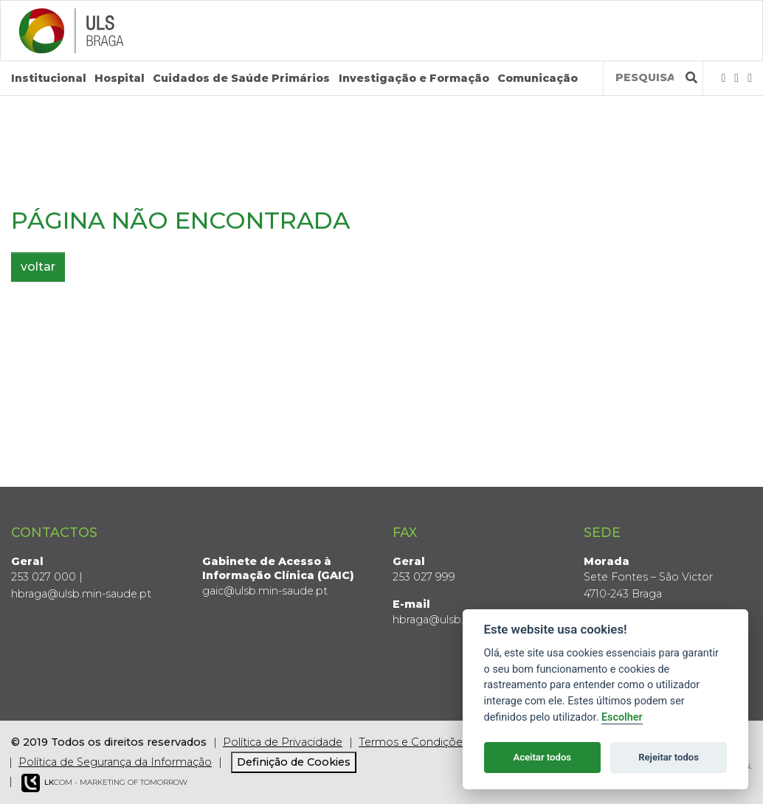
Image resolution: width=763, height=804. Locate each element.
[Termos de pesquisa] (644, 77)
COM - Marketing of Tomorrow (104, 783)
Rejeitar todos (668, 757)
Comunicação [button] (537, 78)
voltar (38, 267)
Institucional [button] (48, 78)
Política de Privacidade (282, 742)
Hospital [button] (119, 78)
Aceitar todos (542, 757)
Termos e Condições (413, 742)
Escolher (622, 717)
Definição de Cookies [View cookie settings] (294, 762)
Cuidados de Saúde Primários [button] (241, 78)
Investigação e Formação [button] (414, 78)
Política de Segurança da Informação (115, 762)
